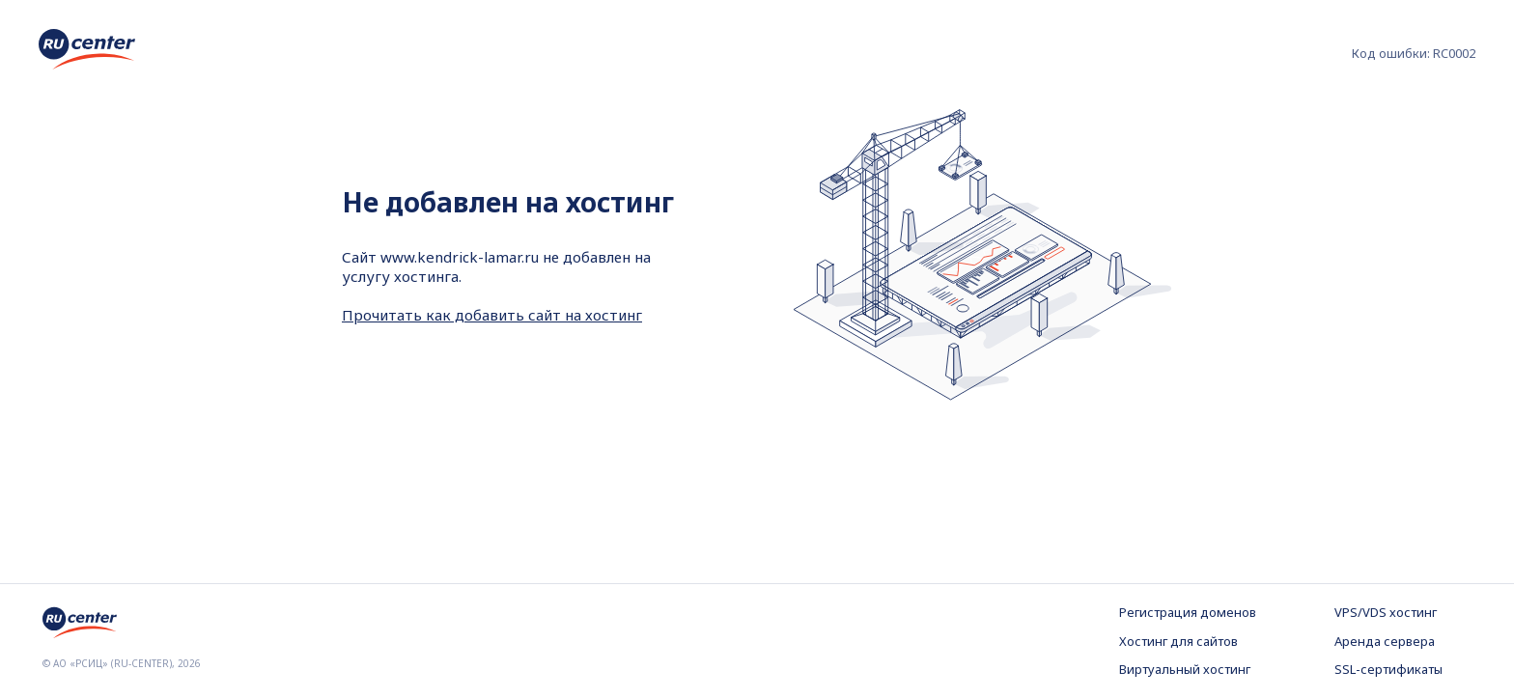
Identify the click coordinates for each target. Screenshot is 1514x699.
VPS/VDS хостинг (1385, 612)
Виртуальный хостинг (1184, 669)
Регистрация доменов (1187, 612)
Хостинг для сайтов (1178, 641)
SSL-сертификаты (1388, 669)
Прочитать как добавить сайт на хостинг (492, 314)
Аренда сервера (1384, 641)
